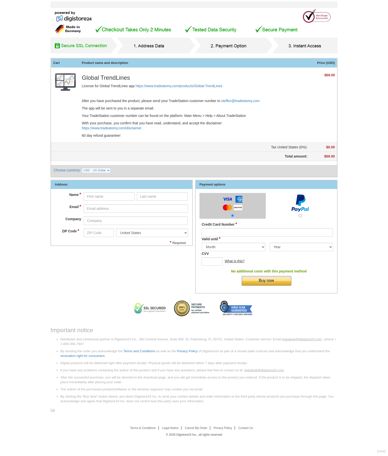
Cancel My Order (196, 428)
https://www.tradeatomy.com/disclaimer (112, 128)
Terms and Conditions (139, 351)
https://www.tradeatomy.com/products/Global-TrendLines (179, 86)
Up (52, 410)
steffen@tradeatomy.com (240, 101)
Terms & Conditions (143, 428)
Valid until (211, 239)
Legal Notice (170, 428)
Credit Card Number (219, 224)
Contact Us (245, 428)
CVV (205, 254)
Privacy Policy (187, 351)
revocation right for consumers (82, 356)
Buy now (266, 280)
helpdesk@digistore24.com (302, 339)
